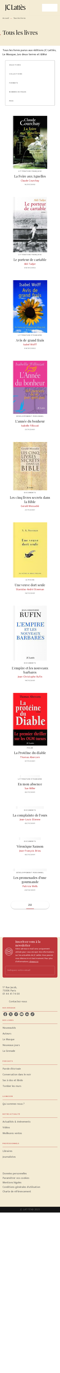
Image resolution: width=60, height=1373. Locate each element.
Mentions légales (12, 1182)
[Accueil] (16, 7)
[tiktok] (32, 1014)
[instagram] (16, 1014)
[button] (16, 64)
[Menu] (49, 8)
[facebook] (5, 1014)
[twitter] (10, 1014)
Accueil (6, 18)
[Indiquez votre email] (26, 970)
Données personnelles (15, 1173)
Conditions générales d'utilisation (21, 1187)
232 (30, 905)
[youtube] (21, 1014)
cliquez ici (33, 961)
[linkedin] (27, 1014)
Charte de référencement (17, 1191)
